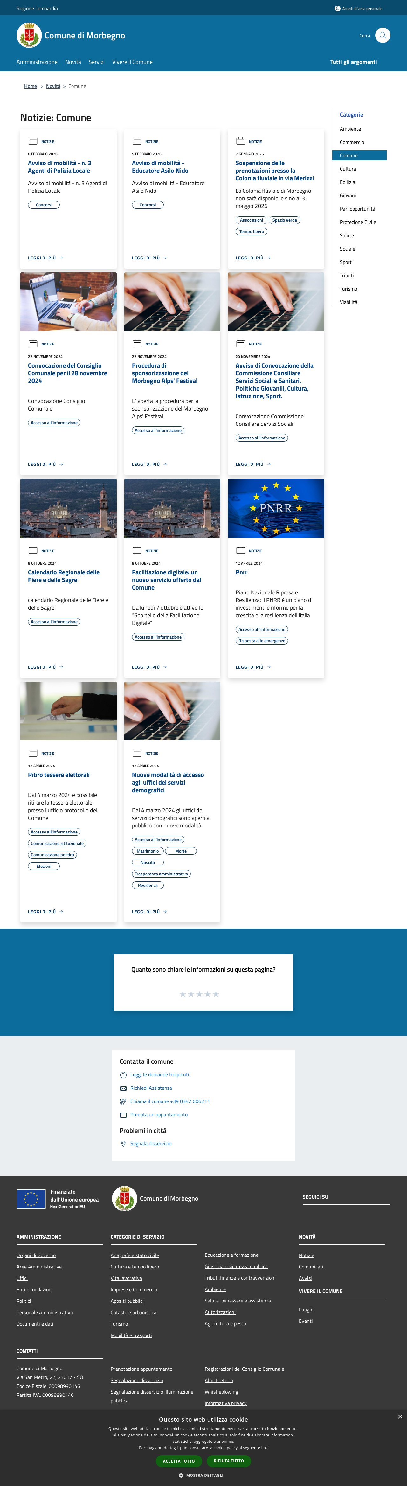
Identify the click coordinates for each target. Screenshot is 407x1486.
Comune (349, 155)
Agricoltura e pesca (225, 1323)
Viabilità (348, 302)
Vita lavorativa (126, 1278)
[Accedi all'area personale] (358, 8)
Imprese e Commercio (134, 1289)
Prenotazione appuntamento (141, 1369)
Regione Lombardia (37, 8)
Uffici (22, 1278)
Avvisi (305, 1278)
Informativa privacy (226, 1403)
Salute (347, 235)
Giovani (348, 195)
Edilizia (347, 182)
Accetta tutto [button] (179, 1461)
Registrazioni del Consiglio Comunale (244, 1369)
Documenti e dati (35, 1324)
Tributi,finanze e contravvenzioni (240, 1278)
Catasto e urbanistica (133, 1312)
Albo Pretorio (219, 1380)
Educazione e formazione (232, 1255)
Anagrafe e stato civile (135, 1255)
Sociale (347, 248)
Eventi (306, 1321)
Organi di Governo (36, 1255)
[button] (203, 1475)
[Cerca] (382, 35)
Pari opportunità (357, 208)
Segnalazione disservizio (137, 1380)
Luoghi (306, 1309)
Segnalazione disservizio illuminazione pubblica (152, 1396)
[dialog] (203, 1448)
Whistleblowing (221, 1392)
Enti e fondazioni (35, 1289)
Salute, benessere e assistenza (238, 1300)
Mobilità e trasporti (131, 1335)
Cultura (348, 168)
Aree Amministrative (39, 1266)
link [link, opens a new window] (264, 1447)
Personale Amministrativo (45, 1312)
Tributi (347, 275)
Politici (24, 1301)
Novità (53, 86)
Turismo (348, 288)
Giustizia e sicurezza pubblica (236, 1266)
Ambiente (350, 128)
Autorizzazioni (220, 1312)
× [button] (399, 1417)
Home (30, 86)
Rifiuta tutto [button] (229, 1460)
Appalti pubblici (127, 1301)
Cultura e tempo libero (135, 1266)
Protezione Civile (358, 222)
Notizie (41, 141)
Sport (346, 262)
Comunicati (311, 1266)
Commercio (352, 142)
